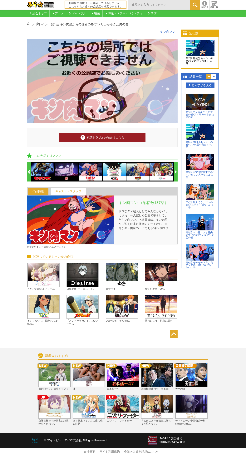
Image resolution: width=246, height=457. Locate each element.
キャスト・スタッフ (68, 191)
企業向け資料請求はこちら (141, 451)
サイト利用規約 (110, 451)
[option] (43, 172)
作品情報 (38, 191)
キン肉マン (167, 31)
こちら (73, 6)
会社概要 (89, 451)
